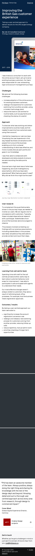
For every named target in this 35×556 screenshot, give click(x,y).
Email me (30, 3)
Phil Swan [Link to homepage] (5, 3)
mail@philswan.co (12, 543)
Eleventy (4, 553)
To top (31, 550)
